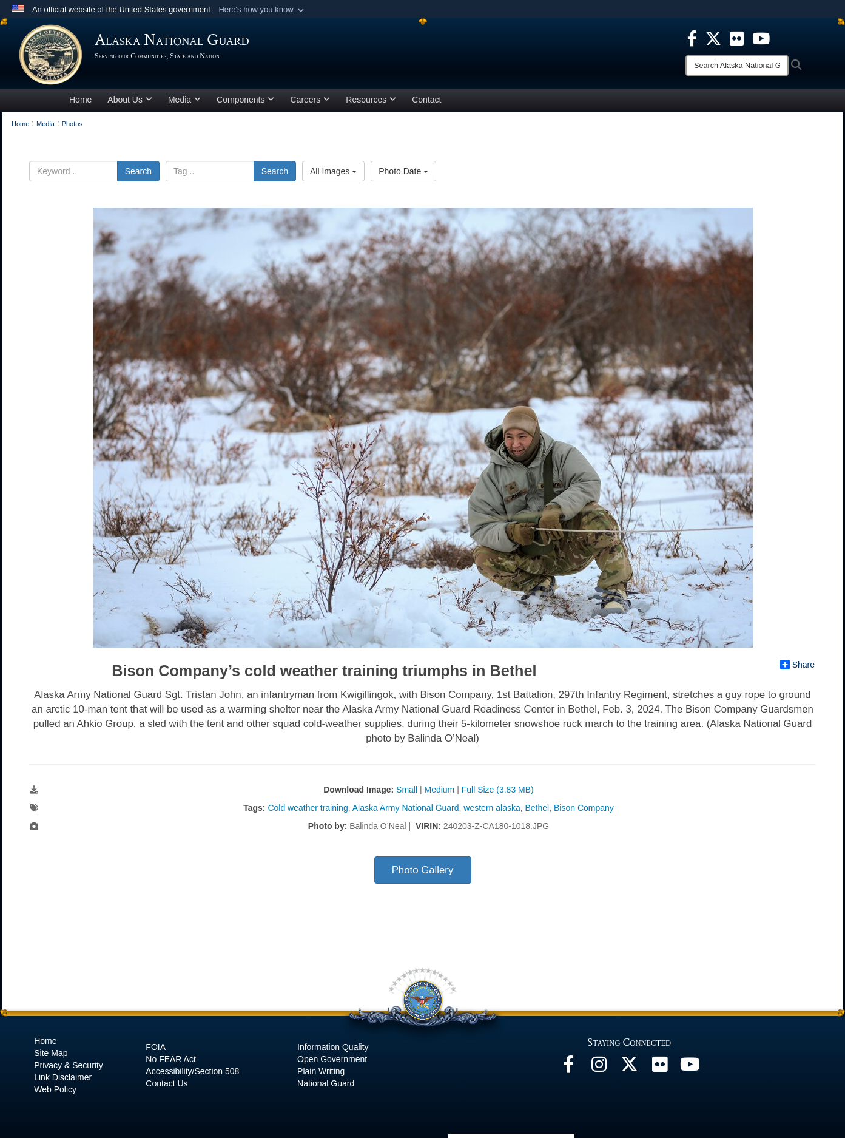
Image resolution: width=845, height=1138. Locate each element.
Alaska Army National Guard (405, 808)
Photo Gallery (423, 870)
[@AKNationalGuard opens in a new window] (629, 1067)
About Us (129, 99)
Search (138, 171)
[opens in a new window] (692, 37)
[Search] (737, 65)
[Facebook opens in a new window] (568, 1067)
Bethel (537, 808)
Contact (426, 99)
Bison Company (584, 808)
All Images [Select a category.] (333, 171)
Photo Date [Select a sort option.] (403, 171)
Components (245, 99)
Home (80, 99)
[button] (262, 10)
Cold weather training (308, 808)
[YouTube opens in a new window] (690, 1067)
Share (797, 664)
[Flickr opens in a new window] (659, 1067)
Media (184, 99)
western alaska (491, 808)
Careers (310, 99)
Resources (371, 99)
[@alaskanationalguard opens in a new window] (599, 1067)
